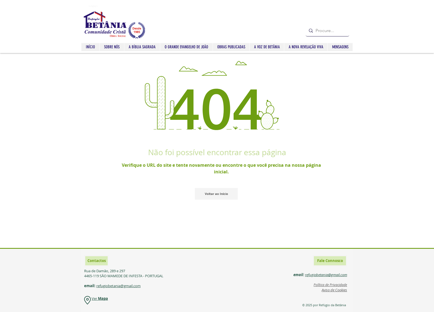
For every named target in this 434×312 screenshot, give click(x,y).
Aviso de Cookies (334, 289)
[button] (142, 47)
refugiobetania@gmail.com (118, 285)
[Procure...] (327, 30)
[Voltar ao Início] (216, 194)
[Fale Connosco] (330, 260)
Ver (95, 298)
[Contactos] (96, 260)
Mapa (103, 298)
